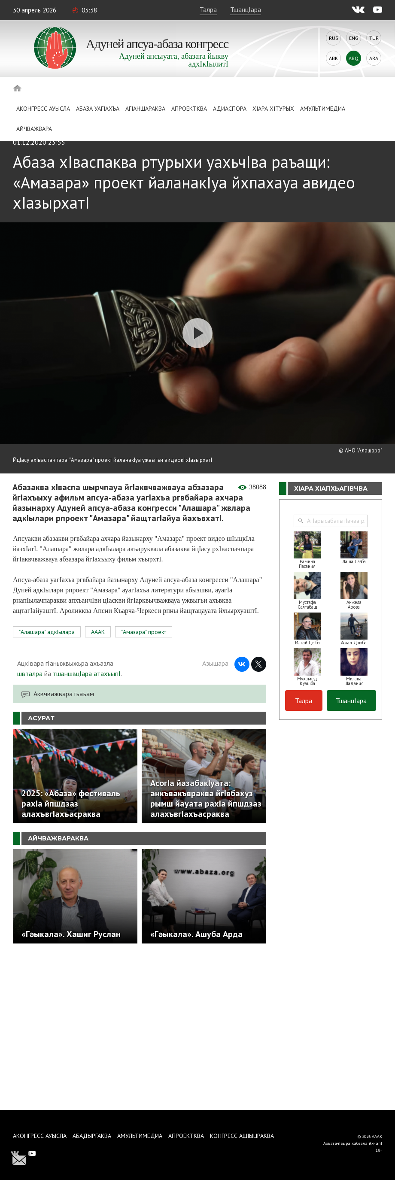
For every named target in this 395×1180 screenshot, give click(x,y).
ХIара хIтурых (273, 108)
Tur (374, 38)
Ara (373, 58)
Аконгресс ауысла (43, 108)
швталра (30, 673)
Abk (333, 58)
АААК (98, 632)
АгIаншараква (145, 108)
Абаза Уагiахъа (97, 108)
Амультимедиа (322, 108)
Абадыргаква (92, 1136)
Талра (208, 9)
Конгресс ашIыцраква (242, 1136)
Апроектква (189, 108)
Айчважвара (34, 129)
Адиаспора (229, 108)
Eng (354, 38)
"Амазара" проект (143, 632)
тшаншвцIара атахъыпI (87, 673)
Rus (333, 38)
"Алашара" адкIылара (47, 632)
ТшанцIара (245, 9)
